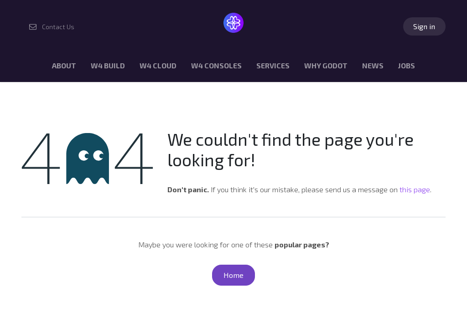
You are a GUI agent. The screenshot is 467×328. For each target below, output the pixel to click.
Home (233, 275)
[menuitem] (64, 67)
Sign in (424, 26)
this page (415, 189)
